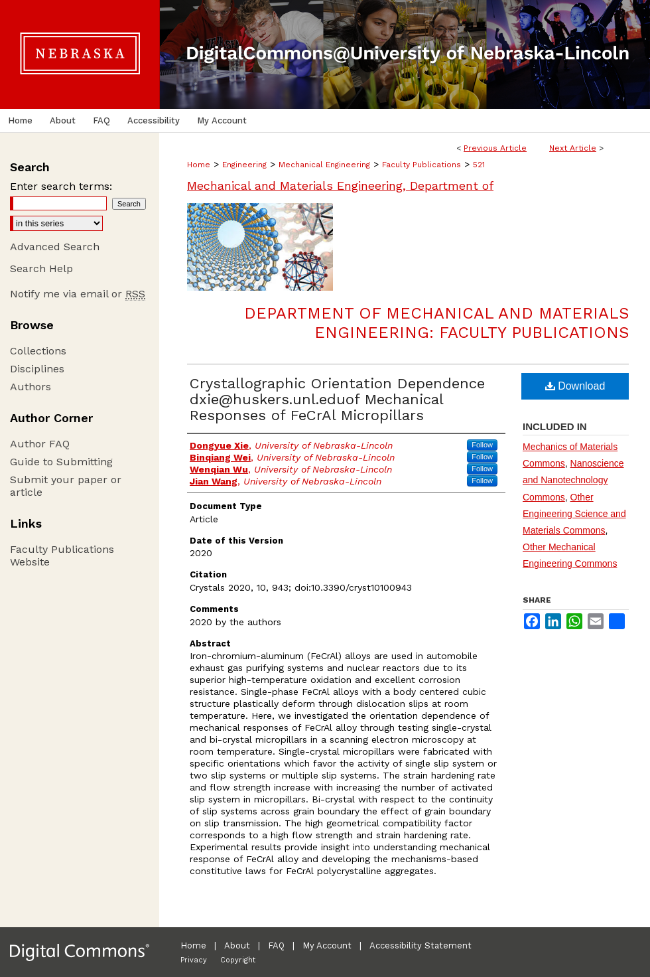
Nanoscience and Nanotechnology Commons (573, 480)
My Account (327, 945)
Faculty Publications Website (62, 555)
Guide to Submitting (61, 461)
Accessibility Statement (420, 945)
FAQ (276, 945)
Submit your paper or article (65, 485)
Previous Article (495, 148)
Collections (38, 350)
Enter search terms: (61, 186)
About (237, 945)
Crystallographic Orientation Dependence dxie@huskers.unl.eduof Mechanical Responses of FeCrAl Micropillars (337, 399)
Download (575, 386)
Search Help (41, 268)
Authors (30, 386)
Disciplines (37, 368)
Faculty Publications (421, 164)
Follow (482, 445)
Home (198, 164)
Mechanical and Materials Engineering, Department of (340, 185)
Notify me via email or (77, 293)
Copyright (237, 960)
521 (479, 164)
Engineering (244, 164)
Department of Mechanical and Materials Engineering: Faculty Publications (436, 323)
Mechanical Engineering (324, 164)
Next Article (572, 148)
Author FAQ (40, 443)
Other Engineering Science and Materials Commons (574, 514)
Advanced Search (54, 246)
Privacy (193, 960)
